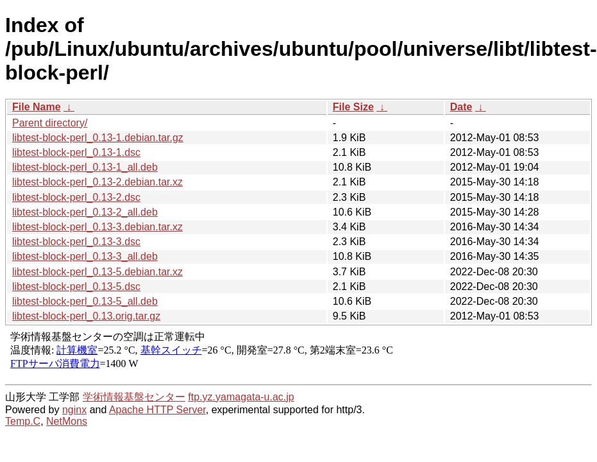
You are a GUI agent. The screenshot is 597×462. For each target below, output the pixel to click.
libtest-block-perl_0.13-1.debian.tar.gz (97, 137)
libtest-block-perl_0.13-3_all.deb (85, 256)
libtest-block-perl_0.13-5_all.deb (85, 301)
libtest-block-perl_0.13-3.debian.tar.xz (97, 226)
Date (461, 106)
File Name (36, 106)
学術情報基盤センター (134, 396)
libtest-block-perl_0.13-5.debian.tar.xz (97, 271)
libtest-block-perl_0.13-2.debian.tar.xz (97, 181)
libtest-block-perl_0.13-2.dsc (76, 197)
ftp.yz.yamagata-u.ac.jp (241, 396)
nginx (74, 409)
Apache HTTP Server (157, 409)
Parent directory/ (49, 122)
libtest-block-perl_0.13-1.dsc (76, 152)
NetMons (66, 421)
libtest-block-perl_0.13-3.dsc (76, 241)
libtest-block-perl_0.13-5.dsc (76, 286)
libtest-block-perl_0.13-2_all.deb (85, 212)
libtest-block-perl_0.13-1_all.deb (85, 167)
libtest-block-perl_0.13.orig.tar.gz (86, 316)
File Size (353, 106)
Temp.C (22, 421)
